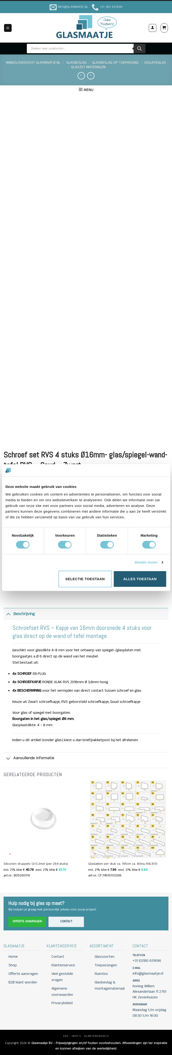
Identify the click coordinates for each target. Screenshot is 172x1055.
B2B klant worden (23, 982)
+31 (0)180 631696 (147, 960)
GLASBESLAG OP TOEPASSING (115, 62)
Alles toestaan (140, 579)
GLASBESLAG (76, 62)
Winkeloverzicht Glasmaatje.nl (33, 62)
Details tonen (146, 562)
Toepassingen (106, 965)
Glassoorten (104, 956)
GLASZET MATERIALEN (88, 67)
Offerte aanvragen (27, 921)
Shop (13, 965)
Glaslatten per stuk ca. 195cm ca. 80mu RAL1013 (122, 864)
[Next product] (81, 75)
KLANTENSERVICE (96, 1036)
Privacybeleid (62, 1003)
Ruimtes (101, 974)
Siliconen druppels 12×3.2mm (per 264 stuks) (36, 864)
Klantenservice (63, 965)
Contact (66, 921)
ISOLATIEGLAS (155, 62)
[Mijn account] (152, 28)
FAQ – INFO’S (72, 1036)
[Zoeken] (139, 48)
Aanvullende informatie (29, 759)
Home (13, 956)
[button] (8, 28)
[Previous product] (90, 75)
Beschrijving (19, 614)
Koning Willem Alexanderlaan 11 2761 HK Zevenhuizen (149, 991)
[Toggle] (8, 614)
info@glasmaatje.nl (148, 973)
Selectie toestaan (85, 579)
